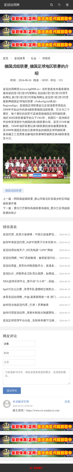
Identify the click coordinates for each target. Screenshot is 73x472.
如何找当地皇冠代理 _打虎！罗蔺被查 (26, 304)
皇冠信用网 (11, 4)
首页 (5, 58)
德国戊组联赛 (13, 190)
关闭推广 (38, 468)
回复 (67, 404)
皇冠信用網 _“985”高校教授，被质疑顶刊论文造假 (33, 257)
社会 (33, 58)
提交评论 (12, 392)
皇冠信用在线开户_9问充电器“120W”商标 (28, 250)
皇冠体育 (19, 58)
